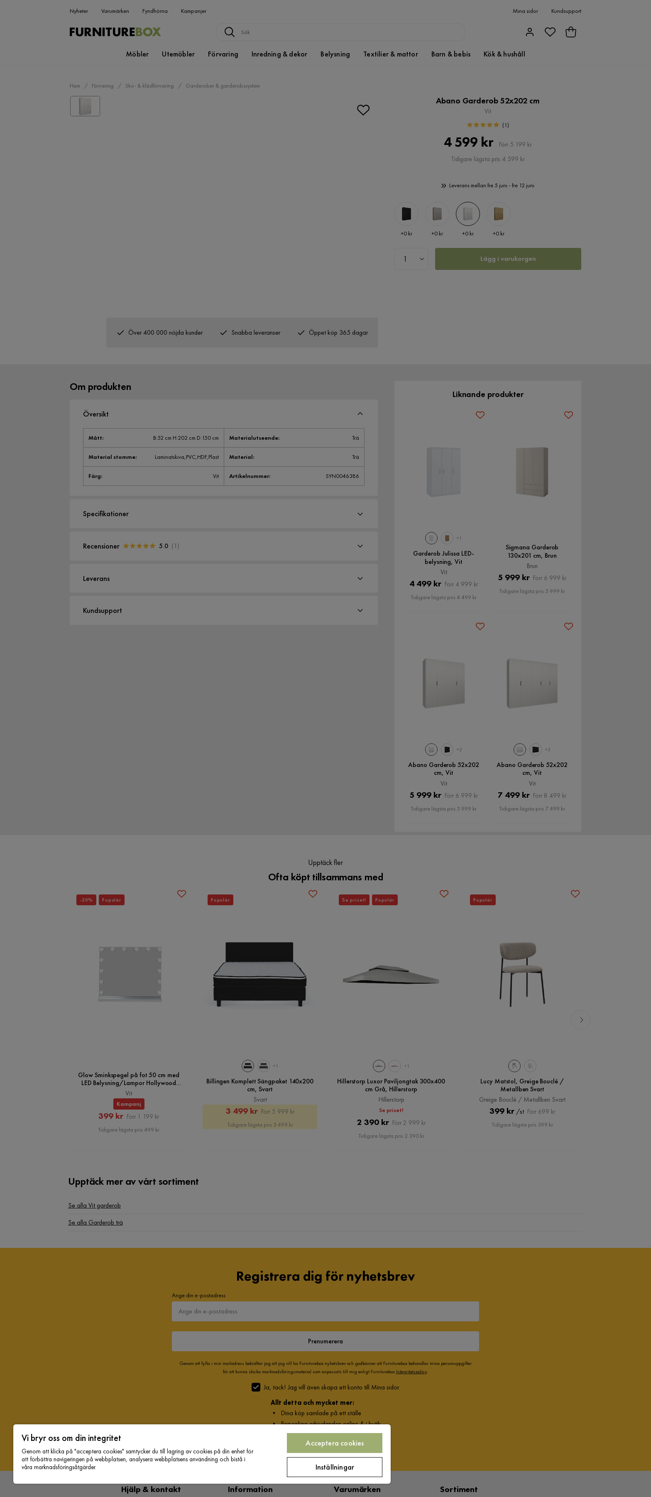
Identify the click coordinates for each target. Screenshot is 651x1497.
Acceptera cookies (335, 1443)
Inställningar (335, 1467)
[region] (202, 1454)
